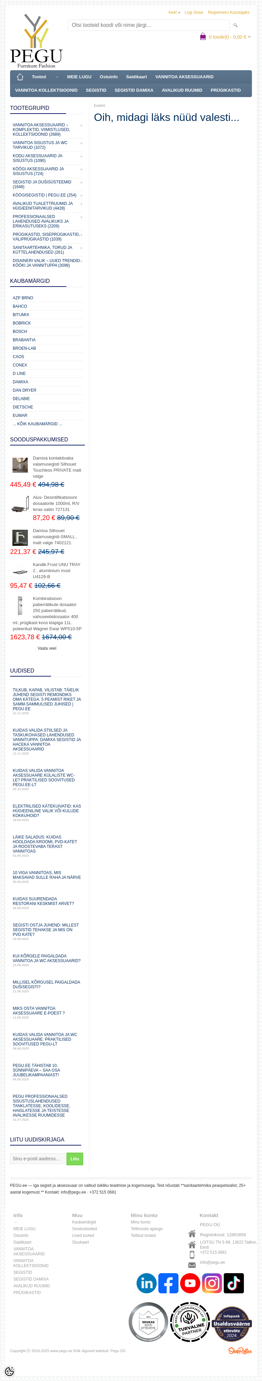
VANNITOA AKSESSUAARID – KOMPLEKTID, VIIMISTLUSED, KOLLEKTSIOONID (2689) (41, 130)
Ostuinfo (109, 76)
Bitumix (21, 314)
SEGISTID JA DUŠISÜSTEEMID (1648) (42, 184)
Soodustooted (84, 1228)
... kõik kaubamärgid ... (37, 424)
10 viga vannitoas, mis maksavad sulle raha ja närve (47, 876)
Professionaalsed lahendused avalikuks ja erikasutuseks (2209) (40, 221)
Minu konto (141, 1222)
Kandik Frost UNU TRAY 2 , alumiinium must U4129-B (57, 570)
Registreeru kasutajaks (229, 12)
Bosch (20, 331)
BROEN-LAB (24, 348)
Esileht (99, 105)
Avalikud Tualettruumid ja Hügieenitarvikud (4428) (43, 206)
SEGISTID (96, 90)
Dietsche (23, 407)
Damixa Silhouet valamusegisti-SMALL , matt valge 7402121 (55, 536)
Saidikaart (136, 76)
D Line (19, 373)
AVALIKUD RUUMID (182, 90)
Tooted (39, 76)
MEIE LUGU (79, 76)
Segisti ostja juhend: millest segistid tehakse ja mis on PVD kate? (47, 932)
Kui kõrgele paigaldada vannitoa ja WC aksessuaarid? (47, 960)
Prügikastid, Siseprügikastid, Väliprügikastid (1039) (46, 237)
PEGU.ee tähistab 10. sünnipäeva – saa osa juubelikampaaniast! (47, 1072)
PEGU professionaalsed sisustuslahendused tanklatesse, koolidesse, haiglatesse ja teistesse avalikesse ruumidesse (47, 1107)
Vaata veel (47, 648)
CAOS (18, 356)
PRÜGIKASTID (226, 90)
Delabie (21, 398)
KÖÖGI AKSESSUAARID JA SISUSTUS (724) (38, 171)
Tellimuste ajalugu (147, 1228)
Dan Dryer (24, 390)
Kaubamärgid (84, 1222)
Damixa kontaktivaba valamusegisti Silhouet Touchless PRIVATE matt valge (57, 467)
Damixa (20, 382)
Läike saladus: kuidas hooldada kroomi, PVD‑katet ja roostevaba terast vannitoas (47, 846)
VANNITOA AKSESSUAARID (184, 76)
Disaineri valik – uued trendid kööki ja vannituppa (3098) (46, 263)
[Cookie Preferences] (9, 1372)
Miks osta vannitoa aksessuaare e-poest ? (47, 1012)
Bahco (20, 306)
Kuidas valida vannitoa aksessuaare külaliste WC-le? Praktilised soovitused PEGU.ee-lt (47, 779)
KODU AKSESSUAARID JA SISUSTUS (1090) (37, 158)
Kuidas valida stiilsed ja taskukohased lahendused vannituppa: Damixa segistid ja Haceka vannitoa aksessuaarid (47, 741)
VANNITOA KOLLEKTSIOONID (46, 90)
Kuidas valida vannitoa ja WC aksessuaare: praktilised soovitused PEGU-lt (47, 1041)
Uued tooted (83, 1235)
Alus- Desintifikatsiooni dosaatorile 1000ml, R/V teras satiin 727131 (56, 503)
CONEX (20, 365)
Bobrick (22, 323)
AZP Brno (23, 298)
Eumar (20, 415)
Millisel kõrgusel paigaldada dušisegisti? (47, 986)
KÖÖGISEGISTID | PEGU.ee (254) (44, 195)
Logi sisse (194, 12)
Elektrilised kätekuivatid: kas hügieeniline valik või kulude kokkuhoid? (47, 813)
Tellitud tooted (143, 1235)
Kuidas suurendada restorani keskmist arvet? (47, 903)
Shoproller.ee (240, 1350)
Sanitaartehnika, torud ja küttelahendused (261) (42, 250)
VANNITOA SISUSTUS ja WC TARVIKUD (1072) (40, 145)
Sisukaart (80, 1242)
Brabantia (24, 340)
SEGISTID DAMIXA (134, 90)
